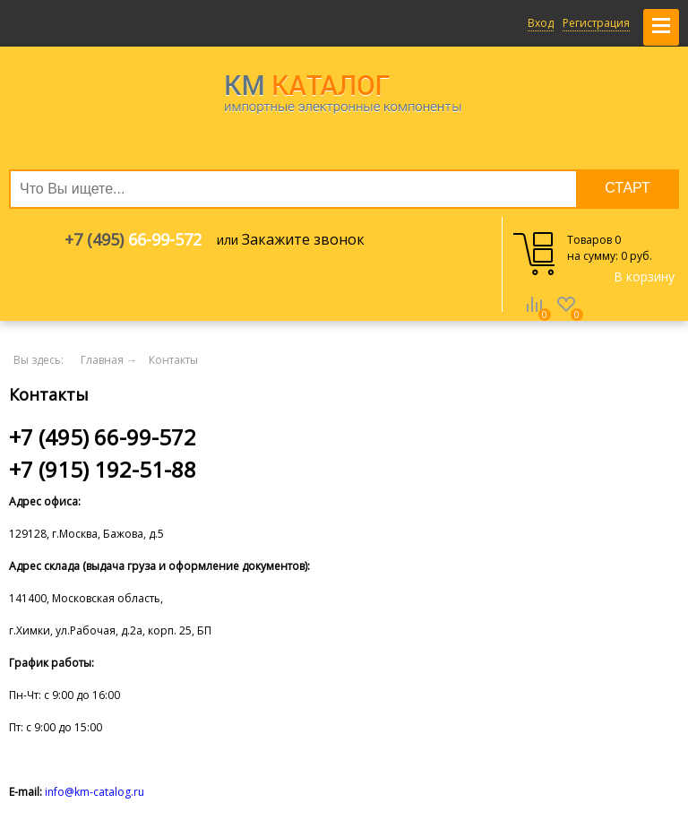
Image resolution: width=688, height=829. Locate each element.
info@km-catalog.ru (94, 791)
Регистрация (596, 22)
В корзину (644, 276)
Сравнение (534, 317)
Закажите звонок (303, 239)
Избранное (566, 317)
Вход (541, 22)
